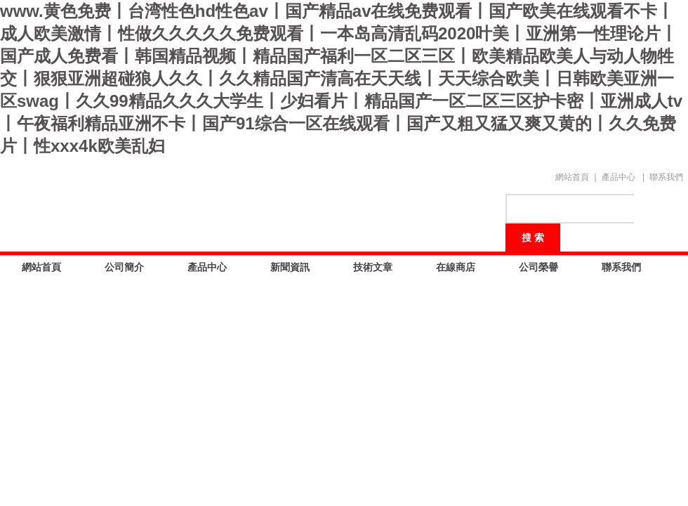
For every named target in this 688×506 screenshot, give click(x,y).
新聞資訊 (290, 267)
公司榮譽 (538, 267)
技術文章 (372, 267)
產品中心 (618, 177)
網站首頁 (572, 177)
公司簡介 (124, 267)
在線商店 (455, 267)
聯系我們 (666, 177)
